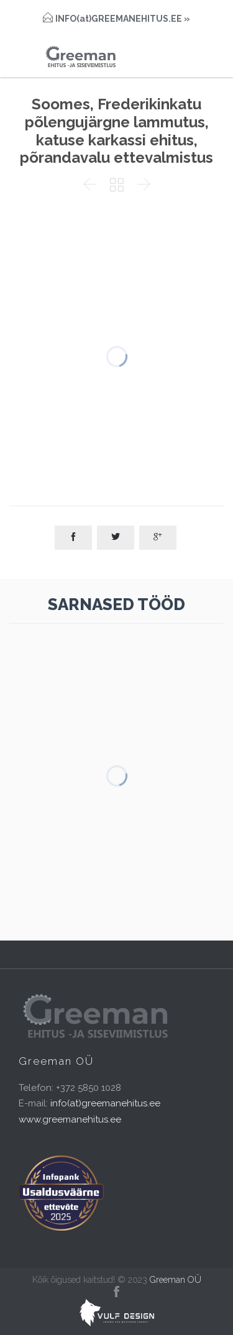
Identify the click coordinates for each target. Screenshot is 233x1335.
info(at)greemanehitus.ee (105, 1103)
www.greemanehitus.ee (70, 1119)
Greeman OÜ (175, 1280)
